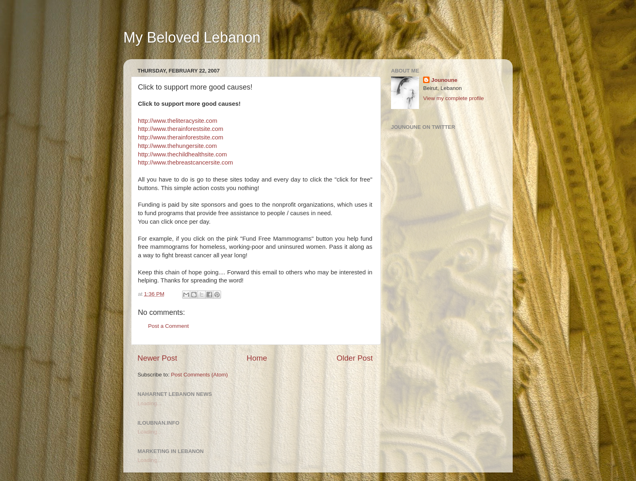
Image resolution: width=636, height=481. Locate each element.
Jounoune (444, 80)
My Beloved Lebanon (191, 37)
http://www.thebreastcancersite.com (185, 162)
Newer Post (157, 358)
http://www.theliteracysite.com (177, 121)
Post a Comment (168, 326)
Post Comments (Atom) (199, 375)
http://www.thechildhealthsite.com (182, 154)
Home (257, 358)
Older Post (355, 358)
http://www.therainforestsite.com (180, 129)
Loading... (149, 403)
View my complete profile (453, 98)
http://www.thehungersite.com (177, 146)
